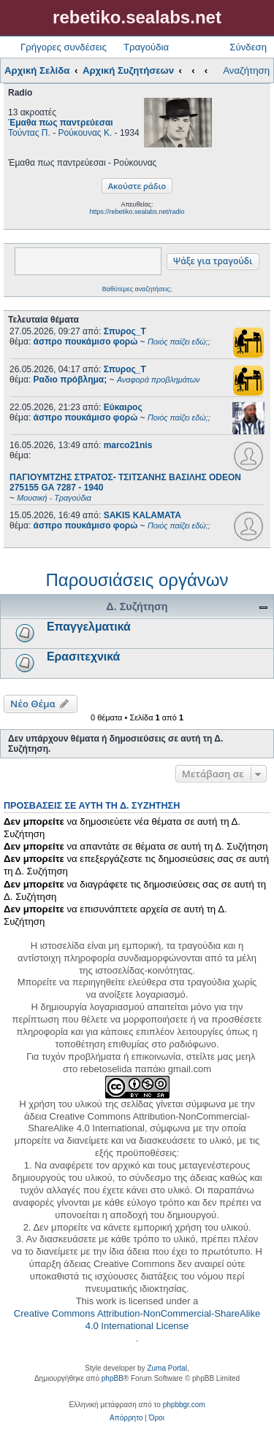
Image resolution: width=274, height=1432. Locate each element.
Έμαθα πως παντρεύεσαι (60, 123)
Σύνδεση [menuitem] (248, 47)
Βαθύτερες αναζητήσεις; (137, 289)
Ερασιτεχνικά (83, 656)
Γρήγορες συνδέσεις (63, 47)
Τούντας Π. (29, 133)
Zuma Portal (166, 1368)
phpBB (112, 1378)
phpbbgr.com (184, 1405)
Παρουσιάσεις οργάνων (136, 580)
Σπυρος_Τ (125, 331)
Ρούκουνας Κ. (85, 133)
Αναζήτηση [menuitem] (246, 70)
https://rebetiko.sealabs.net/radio (136, 211)
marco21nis (128, 445)
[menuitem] (126, 1418)
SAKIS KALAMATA (142, 515)
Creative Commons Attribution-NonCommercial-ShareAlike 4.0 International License (137, 1319)
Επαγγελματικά (89, 626)
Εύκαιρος (123, 407)
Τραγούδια (146, 47)
